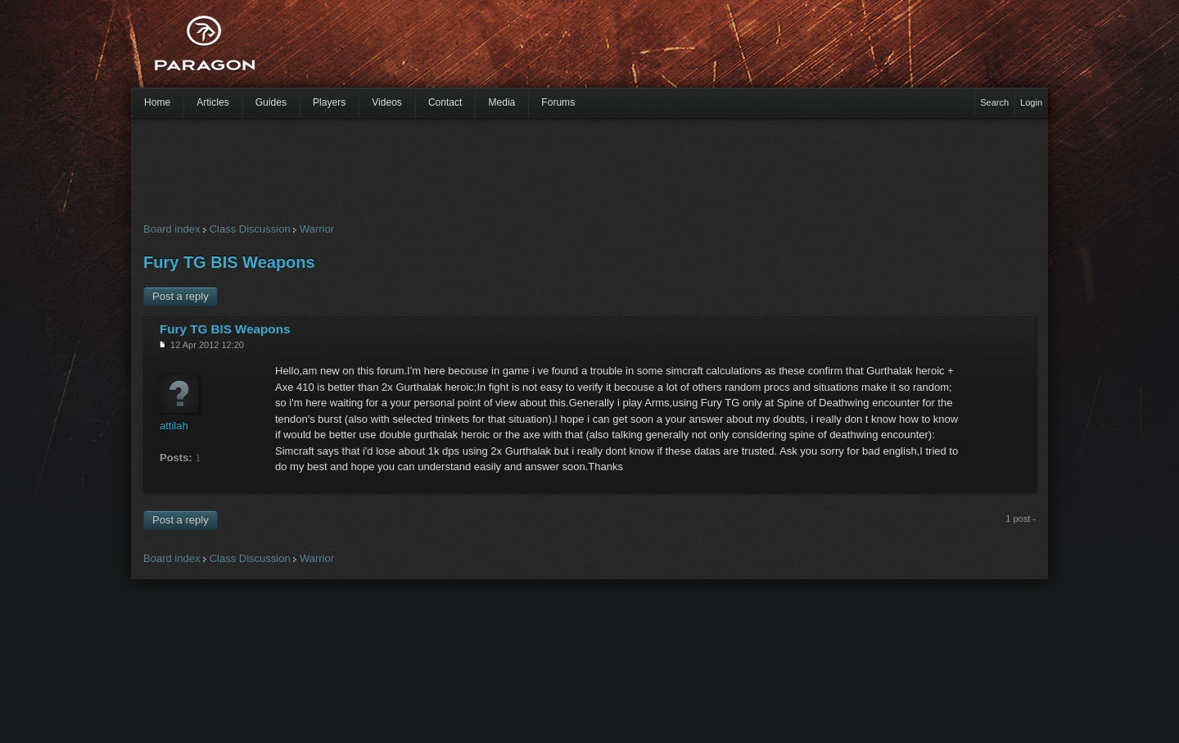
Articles (212, 102)
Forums (558, 102)
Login (1031, 102)
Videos (387, 102)
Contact (445, 102)
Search (994, 102)
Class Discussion (250, 229)
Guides (271, 102)
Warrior (317, 229)
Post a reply (180, 296)
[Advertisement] (560, 49)
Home (157, 102)
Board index (171, 229)
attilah (174, 425)
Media (501, 102)
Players (329, 102)
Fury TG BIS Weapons (229, 262)
